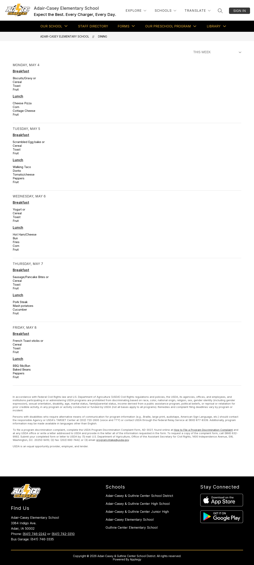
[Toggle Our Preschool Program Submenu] (194, 26)
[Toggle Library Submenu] (224, 26)
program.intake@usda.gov (112, 439)
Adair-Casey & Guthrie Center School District (139, 496)
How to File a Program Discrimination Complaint (203, 429)
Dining (102, 36)
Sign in (239, 11)
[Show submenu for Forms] (123, 26)
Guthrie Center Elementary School (132, 527)
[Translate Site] (198, 10)
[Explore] (136, 10)
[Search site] (220, 10)
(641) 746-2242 (34, 534)
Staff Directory (93, 26)
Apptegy (135, 559)
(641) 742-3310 (63, 534)
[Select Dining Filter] (216, 52)
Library (214, 26)
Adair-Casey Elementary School (64, 36)
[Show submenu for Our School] (51, 26)
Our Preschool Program (168, 26)
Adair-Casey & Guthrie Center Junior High (137, 512)
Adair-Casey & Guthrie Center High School (138, 504)
